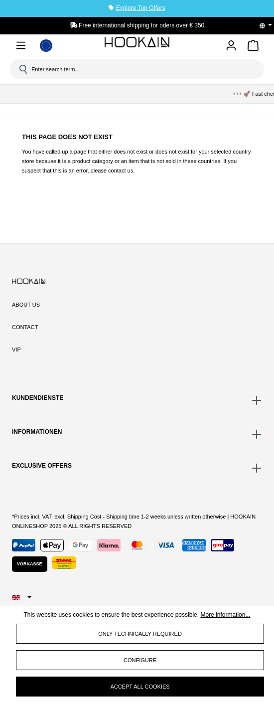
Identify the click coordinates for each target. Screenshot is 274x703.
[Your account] (231, 46)
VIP (16, 349)
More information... (225, 614)
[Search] (22, 69)
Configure (140, 660)
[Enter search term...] (140, 69)
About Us (26, 305)
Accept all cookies (139, 687)
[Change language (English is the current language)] (269, 25)
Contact (25, 327)
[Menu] (21, 47)
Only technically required (140, 634)
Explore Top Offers (140, 7)
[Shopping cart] (253, 47)
